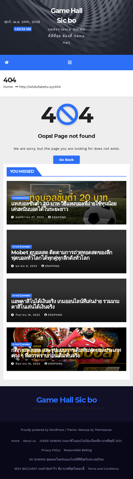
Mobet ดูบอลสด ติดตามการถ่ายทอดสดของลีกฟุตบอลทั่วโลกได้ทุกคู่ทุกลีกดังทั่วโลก (61, 255)
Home (8, 87)
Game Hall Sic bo (66, 400)
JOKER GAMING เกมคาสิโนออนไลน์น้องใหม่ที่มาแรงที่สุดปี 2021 (80, 441)
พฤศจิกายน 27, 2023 (30, 217)
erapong (57, 217)
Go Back (66, 160)
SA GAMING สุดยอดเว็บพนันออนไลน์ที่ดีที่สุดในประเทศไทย (66, 459)
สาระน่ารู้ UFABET (21, 246)
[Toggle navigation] (70, 62)
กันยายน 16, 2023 (28, 314)
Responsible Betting (78, 450)
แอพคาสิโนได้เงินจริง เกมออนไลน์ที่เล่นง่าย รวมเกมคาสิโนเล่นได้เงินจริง (65, 304)
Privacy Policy (50, 450)
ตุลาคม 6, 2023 (27, 266)
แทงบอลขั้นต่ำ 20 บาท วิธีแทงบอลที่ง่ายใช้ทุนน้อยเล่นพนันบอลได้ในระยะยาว (63, 206)
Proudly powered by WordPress (43, 429)
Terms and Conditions (103, 468)
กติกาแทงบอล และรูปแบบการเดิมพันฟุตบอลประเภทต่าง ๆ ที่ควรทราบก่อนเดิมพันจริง (66, 353)
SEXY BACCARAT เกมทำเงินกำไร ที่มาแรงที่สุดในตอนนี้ (49, 468)
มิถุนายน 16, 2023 (28, 363)
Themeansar (102, 429)
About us (29, 441)
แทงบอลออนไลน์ (20, 198)
